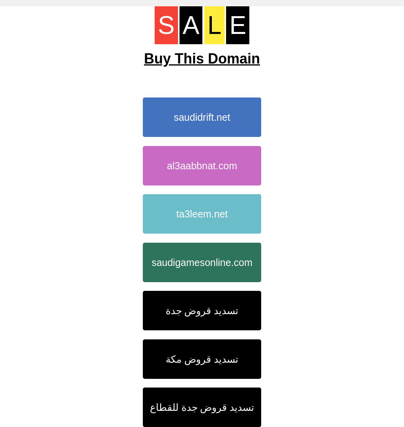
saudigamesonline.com (202, 262)
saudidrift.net (202, 117)
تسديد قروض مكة (202, 359)
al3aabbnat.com (202, 165)
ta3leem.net (202, 213)
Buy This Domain (202, 59)
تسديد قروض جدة (202, 310)
